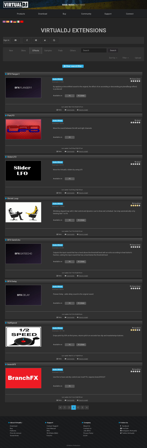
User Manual (51, 428)
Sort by (113, 58)
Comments (70, 110)
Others (73, 50)
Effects (36, 50)
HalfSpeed (12, 323)
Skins (23, 50)
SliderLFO (11, 157)
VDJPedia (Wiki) (52, 433)
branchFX (11, 364)
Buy (64, 14)
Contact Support (52, 426)
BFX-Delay (12, 281)
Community (86, 14)
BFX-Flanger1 (13, 74)
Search (113, 50)
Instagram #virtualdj (128, 431)
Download (42, 14)
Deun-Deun (136, 79)
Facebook (124, 426)
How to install (83, 110)
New (11, 50)
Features (13, 431)
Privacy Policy (88, 433)
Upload (138, 58)
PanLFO (10, 115)
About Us (86, 426)
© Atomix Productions (73, 445)
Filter (126, 58)
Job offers (87, 431)
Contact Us (87, 428)
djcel (138, 120)
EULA (85, 435)
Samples (48, 50)
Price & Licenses (15, 433)
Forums (49, 435)
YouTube (124, 428)
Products (21, 14)
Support (108, 14)
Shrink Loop (12, 198)
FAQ (48, 431)
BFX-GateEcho (13, 240)
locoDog (137, 203)
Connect (129, 14)
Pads (60, 50)
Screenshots (14, 435)
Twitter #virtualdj (127, 433)
